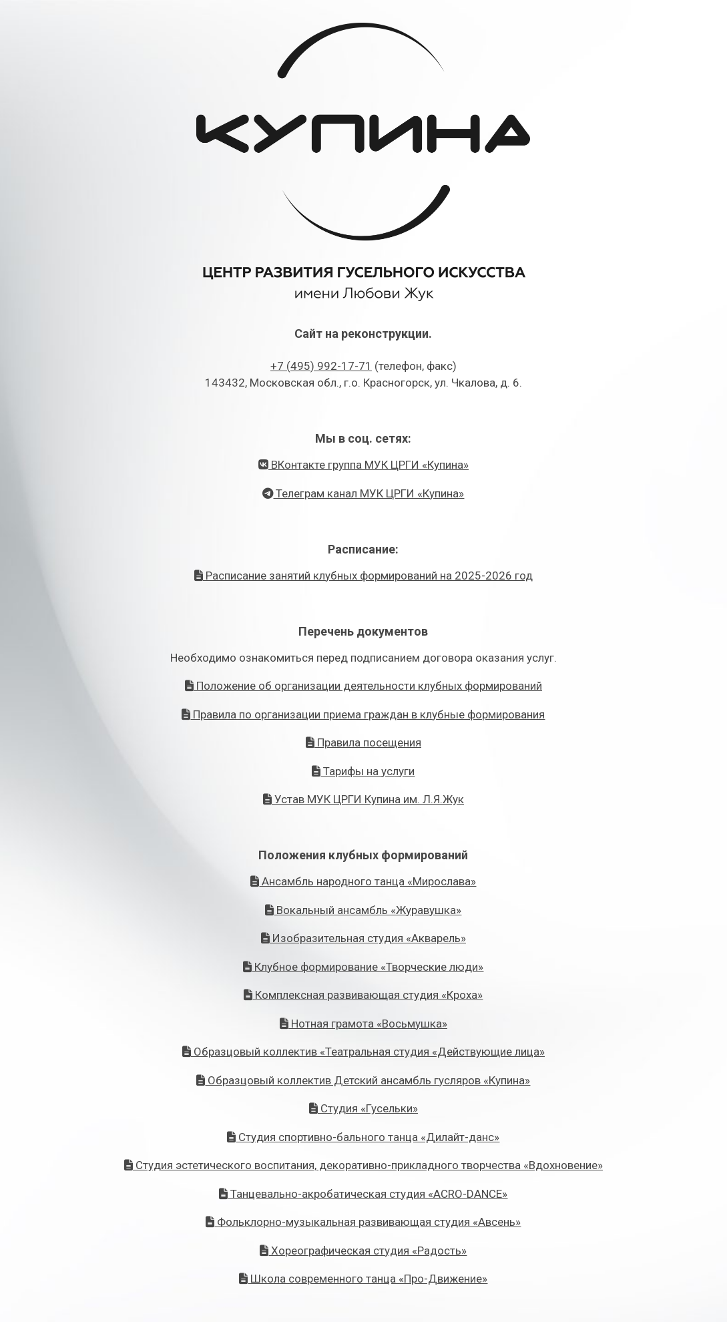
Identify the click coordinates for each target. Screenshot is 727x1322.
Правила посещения (363, 742)
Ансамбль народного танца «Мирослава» (363, 881)
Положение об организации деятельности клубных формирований (363, 685)
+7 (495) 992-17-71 (321, 366)
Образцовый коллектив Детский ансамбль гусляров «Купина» (363, 1080)
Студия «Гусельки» (363, 1108)
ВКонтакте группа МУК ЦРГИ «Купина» (363, 464)
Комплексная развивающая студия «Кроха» (363, 995)
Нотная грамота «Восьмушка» (363, 1023)
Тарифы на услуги (363, 771)
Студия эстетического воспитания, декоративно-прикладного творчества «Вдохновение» (363, 1165)
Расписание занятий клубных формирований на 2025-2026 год (363, 575)
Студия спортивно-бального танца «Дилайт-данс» (363, 1137)
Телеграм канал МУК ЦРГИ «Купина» (363, 493)
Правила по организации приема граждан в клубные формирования (363, 714)
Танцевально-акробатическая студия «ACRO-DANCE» (363, 1193)
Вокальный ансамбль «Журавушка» (363, 910)
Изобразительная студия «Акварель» (363, 938)
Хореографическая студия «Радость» (363, 1250)
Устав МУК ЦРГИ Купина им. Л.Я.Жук (363, 799)
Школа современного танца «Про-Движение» (363, 1278)
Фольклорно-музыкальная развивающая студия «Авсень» (363, 1222)
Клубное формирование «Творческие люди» (363, 966)
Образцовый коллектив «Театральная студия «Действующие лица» (363, 1051)
